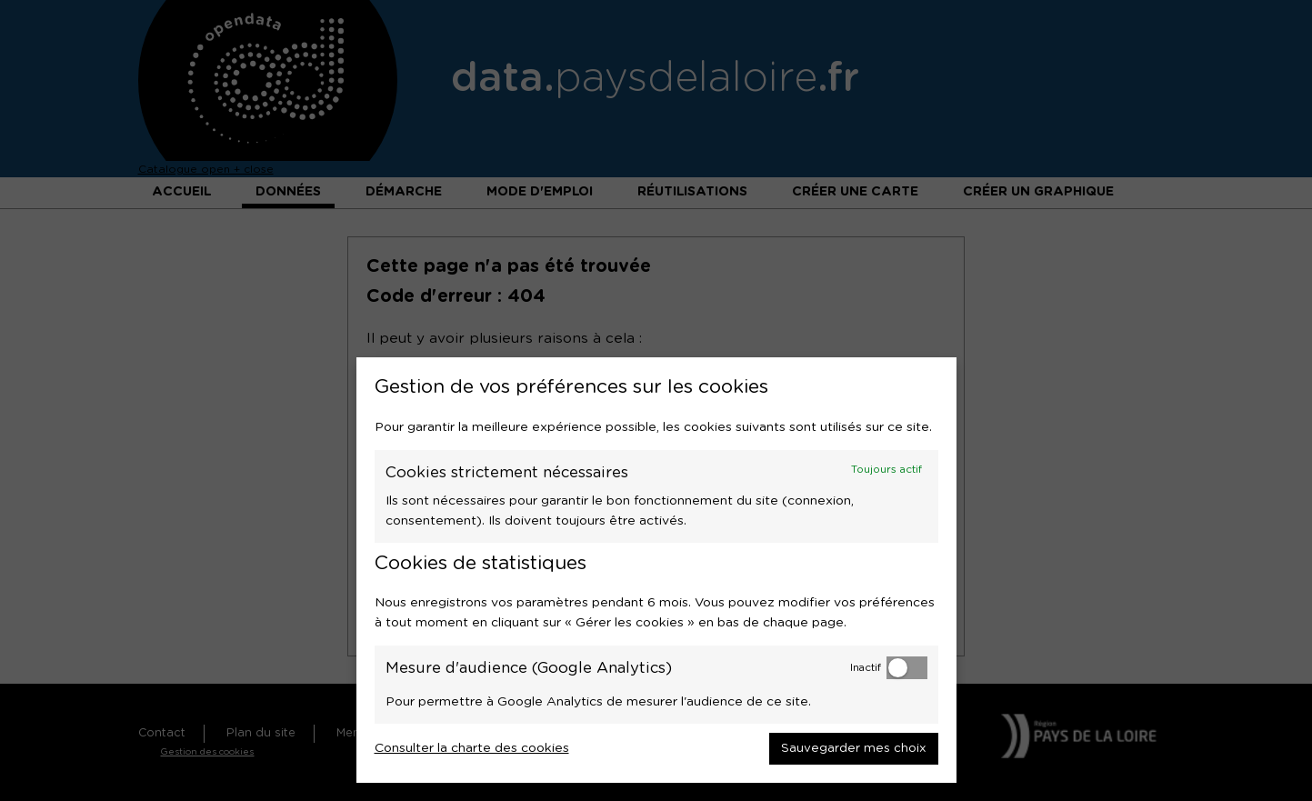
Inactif (865, 668)
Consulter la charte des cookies (472, 748)
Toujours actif (886, 470)
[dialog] (656, 570)
